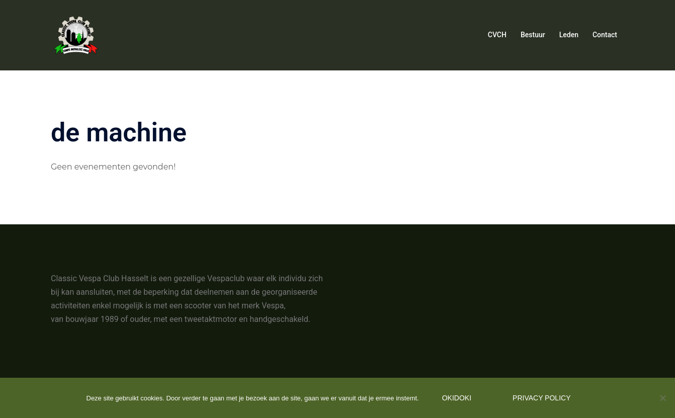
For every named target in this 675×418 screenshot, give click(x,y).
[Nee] (662, 398)
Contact (605, 35)
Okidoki (456, 398)
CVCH (497, 35)
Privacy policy (541, 398)
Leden (568, 35)
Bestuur (533, 35)
